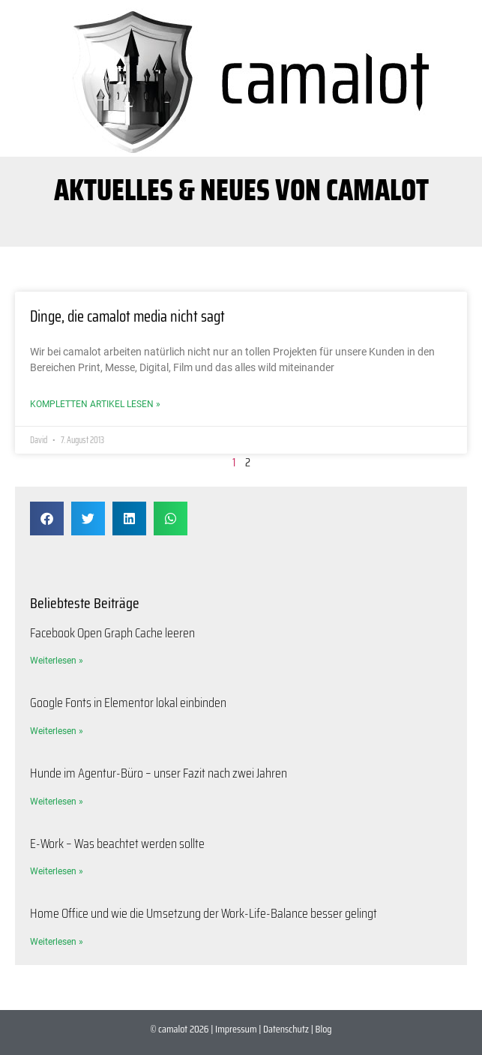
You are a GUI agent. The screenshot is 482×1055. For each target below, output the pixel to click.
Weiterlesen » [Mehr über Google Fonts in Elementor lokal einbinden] (56, 731)
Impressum (235, 1029)
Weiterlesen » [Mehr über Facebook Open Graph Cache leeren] (56, 660)
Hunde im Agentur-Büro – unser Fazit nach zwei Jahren (158, 773)
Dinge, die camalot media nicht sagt (127, 316)
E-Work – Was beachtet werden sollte (117, 843)
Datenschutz (286, 1029)
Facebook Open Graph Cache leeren (112, 632)
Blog (324, 1029)
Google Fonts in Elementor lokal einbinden (128, 702)
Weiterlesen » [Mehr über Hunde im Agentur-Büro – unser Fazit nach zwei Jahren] (56, 801)
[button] (47, 518)
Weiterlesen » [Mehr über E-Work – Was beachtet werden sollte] (56, 871)
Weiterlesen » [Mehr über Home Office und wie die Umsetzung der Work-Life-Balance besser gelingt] (56, 942)
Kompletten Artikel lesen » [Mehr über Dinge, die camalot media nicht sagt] (95, 404)
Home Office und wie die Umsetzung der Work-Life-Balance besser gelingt (203, 913)
